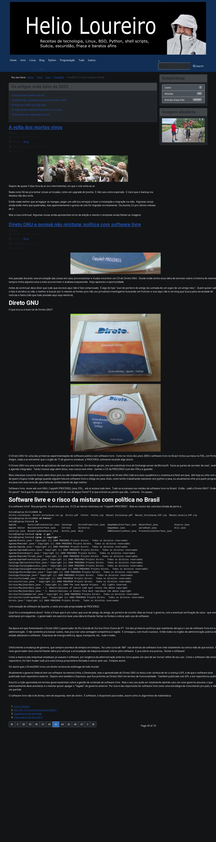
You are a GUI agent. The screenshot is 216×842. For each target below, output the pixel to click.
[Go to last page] (93, 724)
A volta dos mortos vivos (35, 127)
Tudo (81, 60)
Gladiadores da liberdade (28, 713)
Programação (67, 60)
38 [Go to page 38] (23, 724)
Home (13, 60)
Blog (41, 60)
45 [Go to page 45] (68, 724)
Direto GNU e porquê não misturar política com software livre (75, 224)
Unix (23, 60)
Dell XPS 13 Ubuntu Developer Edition (35, 710)
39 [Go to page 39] (30, 724)
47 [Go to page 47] (81, 724)
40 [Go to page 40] (36, 724)
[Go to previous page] (17, 724)
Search (198, 66)
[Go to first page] (12, 724)
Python (52, 60)
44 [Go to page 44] (62, 724)
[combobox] (174, 66)
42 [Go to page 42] (49, 724)
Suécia (91, 60)
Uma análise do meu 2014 (28, 717)
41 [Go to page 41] (43, 724)
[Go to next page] (87, 724)
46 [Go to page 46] (75, 724)
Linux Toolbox (21, 706)
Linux (32, 60)
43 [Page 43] (55, 724)
